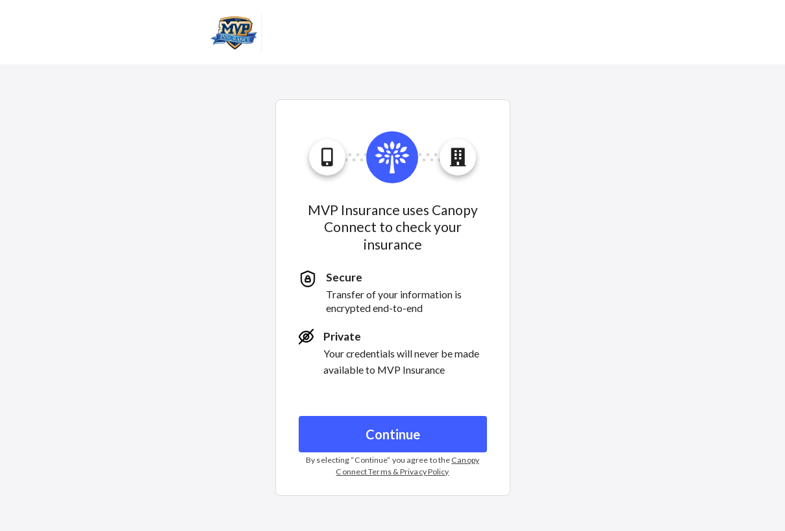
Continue (393, 434)
